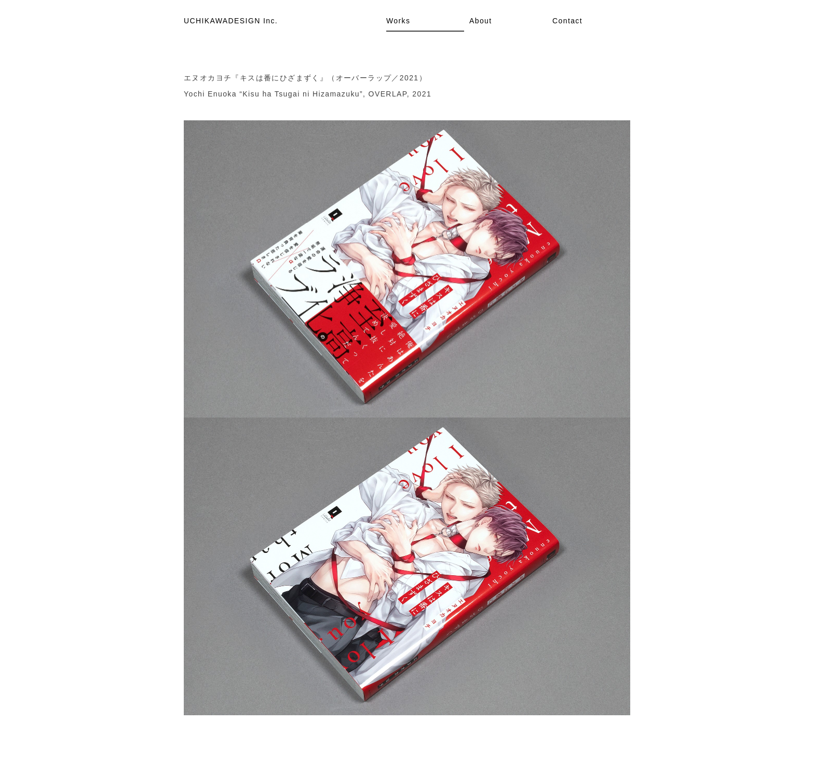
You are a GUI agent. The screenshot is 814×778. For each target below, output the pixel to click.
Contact (567, 21)
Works (398, 21)
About (480, 21)
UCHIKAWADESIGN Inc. (231, 21)
